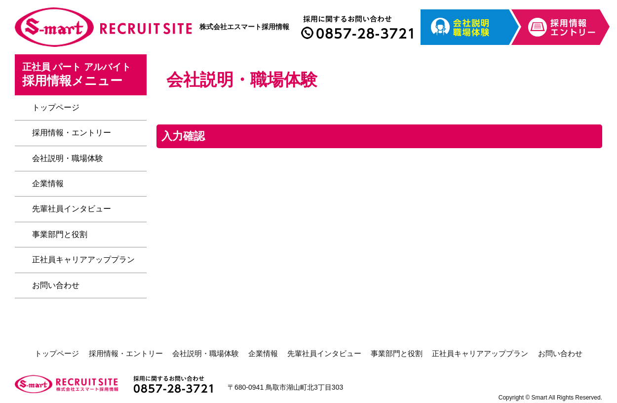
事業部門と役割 (59, 234)
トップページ (55, 107)
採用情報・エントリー (71, 132)
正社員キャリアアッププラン (83, 259)
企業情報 (48, 183)
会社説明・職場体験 (67, 158)
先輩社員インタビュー (71, 208)
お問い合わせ (55, 285)
